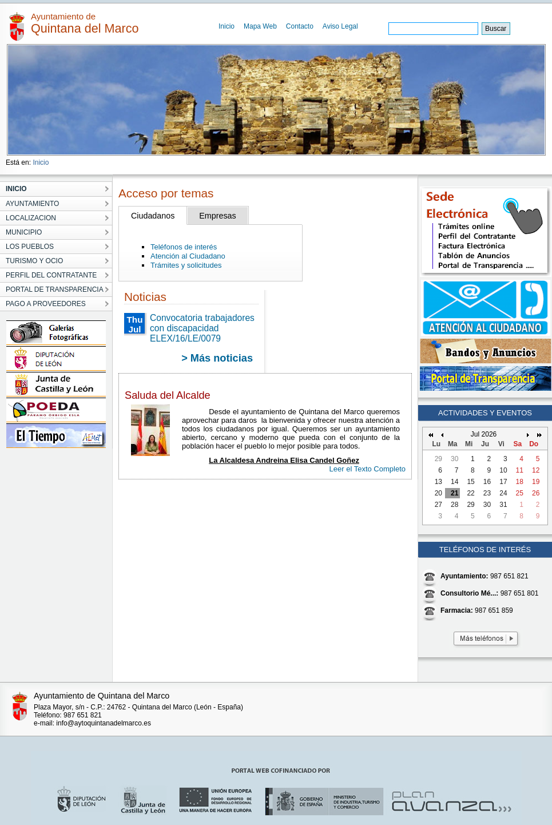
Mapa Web (260, 26)
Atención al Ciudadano (187, 256)
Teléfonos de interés (183, 247)
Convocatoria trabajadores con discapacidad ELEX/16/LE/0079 (202, 328)
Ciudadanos (152, 215)
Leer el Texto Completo (367, 469)
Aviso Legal (340, 26)
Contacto (299, 26)
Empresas (217, 215)
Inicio (227, 26)
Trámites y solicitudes (186, 265)
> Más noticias (217, 358)
